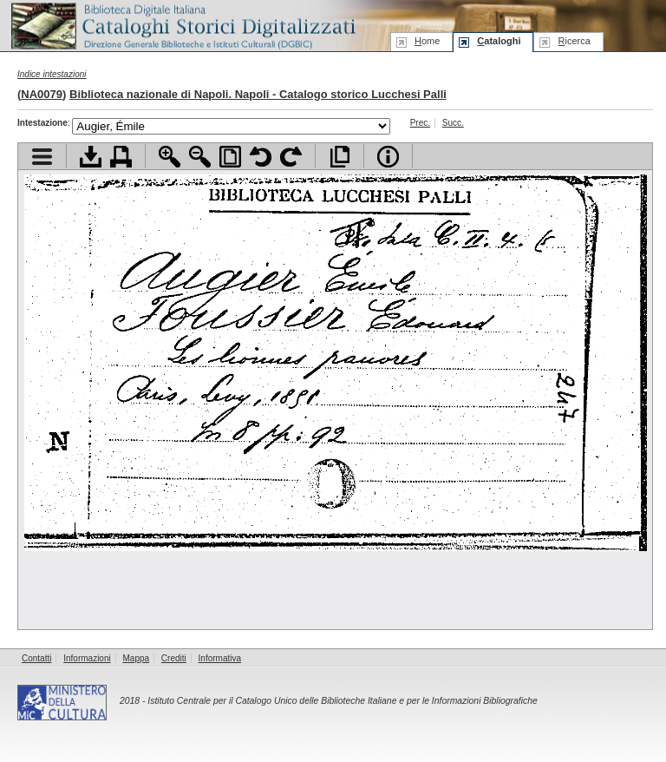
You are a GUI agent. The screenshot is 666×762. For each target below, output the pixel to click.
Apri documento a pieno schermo (339, 157)
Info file (388, 157)
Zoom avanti (169, 157)
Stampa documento (121, 157)
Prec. (420, 123)
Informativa (220, 658)
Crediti (173, 658)
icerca (574, 41)
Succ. (453, 123)
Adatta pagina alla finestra (230, 157)
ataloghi (498, 41)
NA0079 (41, 94)
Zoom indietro (200, 157)
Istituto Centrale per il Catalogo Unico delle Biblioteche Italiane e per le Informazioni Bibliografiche (342, 701)
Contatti (36, 658)
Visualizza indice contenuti (42, 157)
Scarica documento (90, 157)
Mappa (136, 658)
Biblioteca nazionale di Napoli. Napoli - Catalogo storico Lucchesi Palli (258, 94)
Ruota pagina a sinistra (260, 157)
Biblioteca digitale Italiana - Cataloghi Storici (182, 24)
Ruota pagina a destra (291, 157)
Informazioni (86, 658)
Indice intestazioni (52, 74)
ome (427, 41)
